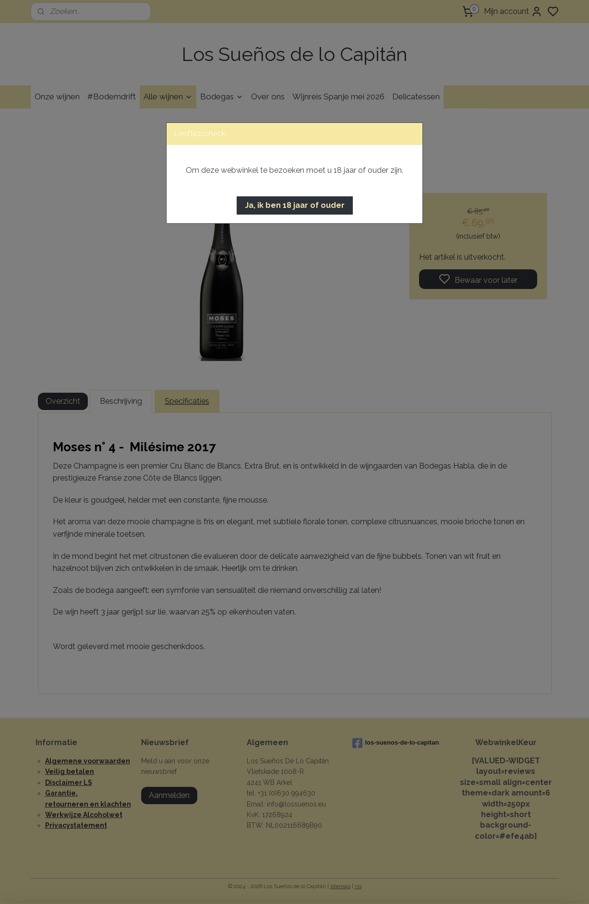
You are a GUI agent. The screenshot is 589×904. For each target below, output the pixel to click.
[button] (295, 205)
